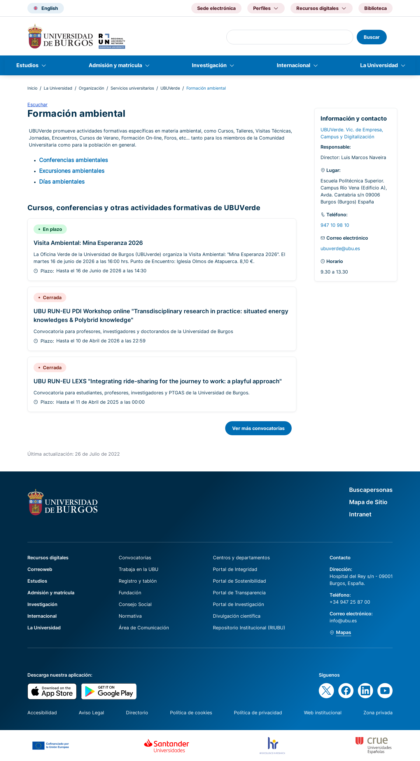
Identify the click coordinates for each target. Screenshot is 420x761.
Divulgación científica (236, 616)
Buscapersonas (371, 489)
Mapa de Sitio (368, 502)
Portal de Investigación (238, 604)
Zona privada (378, 712)
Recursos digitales (48, 557)
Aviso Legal (91, 712)
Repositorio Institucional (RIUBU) (249, 628)
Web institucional (323, 712)
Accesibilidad (42, 712)
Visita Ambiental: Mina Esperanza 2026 (88, 242)
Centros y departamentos (241, 557)
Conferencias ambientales (73, 159)
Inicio (32, 88)
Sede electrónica (216, 8)
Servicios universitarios (132, 88)
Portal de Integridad (235, 569)
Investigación (209, 65)
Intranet (360, 514)
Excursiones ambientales (71, 170)
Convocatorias (135, 557)
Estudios (27, 65)
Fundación (130, 592)
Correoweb (39, 569)
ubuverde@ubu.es (340, 248)
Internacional (293, 65)
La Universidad (379, 65)
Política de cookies (191, 712)
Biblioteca (375, 8)
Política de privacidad (258, 712)
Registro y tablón (138, 581)
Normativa (130, 616)
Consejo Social (135, 604)
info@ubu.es (343, 621)
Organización (91, 88)
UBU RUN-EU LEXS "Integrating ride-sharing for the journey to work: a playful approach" (158, 381)
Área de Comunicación (144, 628)
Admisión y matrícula (115, 65)
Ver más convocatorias (258, 428)
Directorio (137, 712)
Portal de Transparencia (239, 592)
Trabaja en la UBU (138, 569)
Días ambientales (62, 181)
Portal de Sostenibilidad (239, 581)
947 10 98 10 (335, 225)
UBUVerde (170, 88)
